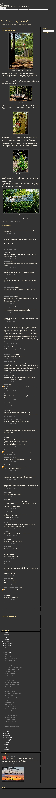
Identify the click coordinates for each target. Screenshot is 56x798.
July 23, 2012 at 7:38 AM (10, 274)
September (8, 650)
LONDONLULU (8, 361)
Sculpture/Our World (10, 691)
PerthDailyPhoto (8, 307)
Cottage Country (16, 517)
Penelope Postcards (9, 296)
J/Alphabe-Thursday (10, 671)
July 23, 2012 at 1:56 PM (10, 399)
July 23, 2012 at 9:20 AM (10, 293)
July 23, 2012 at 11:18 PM (10, 543)
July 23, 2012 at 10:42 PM (10, 528)
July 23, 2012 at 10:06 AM (10, 321)
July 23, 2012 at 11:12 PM (10, 536)
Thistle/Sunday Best (10, 680)
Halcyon (6, 427)
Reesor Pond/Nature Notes (11, 658)
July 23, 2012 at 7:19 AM (10, 249)
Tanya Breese (8, 278)
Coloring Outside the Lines (11, 419)
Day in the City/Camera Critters (12, 665)
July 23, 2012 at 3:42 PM (10, 416)
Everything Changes (9, 354)
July (6, 654)
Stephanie (7, 546)
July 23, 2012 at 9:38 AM (10, 303)
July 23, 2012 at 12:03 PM (10, 358)
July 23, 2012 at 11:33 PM (10, 551)
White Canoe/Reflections (11, 715)
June (6, 729)
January (7, 740)
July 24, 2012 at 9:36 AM (10, 584)
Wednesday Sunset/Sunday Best (13, 693)
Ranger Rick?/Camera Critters (12, 713)
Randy (6, 539)
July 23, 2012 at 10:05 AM (10, 312)
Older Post (36, 609)
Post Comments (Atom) (24, 613)
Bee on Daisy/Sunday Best (11, 711)
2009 (5, 747)
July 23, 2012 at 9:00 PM (10, 508)
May (6, 731)
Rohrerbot (7, 474)
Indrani (6, 492)
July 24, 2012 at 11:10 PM (10, 599)
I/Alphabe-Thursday (9, 686)
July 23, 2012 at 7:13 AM (10, 233)
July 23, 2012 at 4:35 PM (10, 454)
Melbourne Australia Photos (11, 587)
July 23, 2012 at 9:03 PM (10, 519)
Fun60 (6, 449)
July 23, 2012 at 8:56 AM (10, 284)
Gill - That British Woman (11, 237)
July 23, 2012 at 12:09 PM (10, 381)
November (7, 645)
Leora (5, 499)
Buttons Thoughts (9, 228)
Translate (46, 34)
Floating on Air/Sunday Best (11, 662)
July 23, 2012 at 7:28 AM (10, 258)
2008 (5, 749)
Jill (5, 270)
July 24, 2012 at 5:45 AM (10, 575)
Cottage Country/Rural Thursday (13, 700)
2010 (5, 744)
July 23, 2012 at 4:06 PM (10, 423)
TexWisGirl (7, 346)
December (7, 643)
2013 (5, 639)
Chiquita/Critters (9, 695)
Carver (6, 402)
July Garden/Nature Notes (11, 676)
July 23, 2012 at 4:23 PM (10, 434)
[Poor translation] (4, 8)
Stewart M (7, 561)
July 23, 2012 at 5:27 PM (10, 461)
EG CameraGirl (12, 756)
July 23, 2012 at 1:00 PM (10, 390)
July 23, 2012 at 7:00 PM (10, 479)
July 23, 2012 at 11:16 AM (10, 351)
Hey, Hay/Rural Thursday (11, 717)
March (6, 735)
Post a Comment (7, 602)
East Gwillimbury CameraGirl (15, 21)
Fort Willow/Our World (10, 678)
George (6, 522)
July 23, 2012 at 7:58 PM (10, 489)
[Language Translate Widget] (48, 31)
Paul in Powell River (9, 457)
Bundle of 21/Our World (10, 708)
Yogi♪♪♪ (6, 252)
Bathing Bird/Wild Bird (10, 656)
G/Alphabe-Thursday (10, 719)
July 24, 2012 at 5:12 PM (10, 592)
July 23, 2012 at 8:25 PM (10, 496)
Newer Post (5, 609)
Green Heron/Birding (10, 673)
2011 (5, 742)
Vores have (7, 578)
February (7, 737)
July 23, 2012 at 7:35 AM (10, 267)
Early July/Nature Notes (10, 706)
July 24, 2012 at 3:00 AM (10, 558)
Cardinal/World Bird (9, 704)
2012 (5, 641)
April (6, 733)
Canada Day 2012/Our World (12, 726)
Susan (6, 316)
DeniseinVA (7, 261)
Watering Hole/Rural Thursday (12, 669)
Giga (5, 437)
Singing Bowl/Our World (10, 660)
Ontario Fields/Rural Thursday (12, 684)
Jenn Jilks (7, 511)
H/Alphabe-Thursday (10, 702)
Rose (5, 595)
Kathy (5, 393)
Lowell (6, 464)
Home (21, 609)
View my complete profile (8, 763)
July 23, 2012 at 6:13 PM (10, 470)
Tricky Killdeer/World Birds (11, 721)
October (7, 647)
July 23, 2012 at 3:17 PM (10, 407)
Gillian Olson (7, 375)
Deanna (6, 483)
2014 (5, 637)
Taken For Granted (9, 325)
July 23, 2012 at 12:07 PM (10, 372)
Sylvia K (6, 410)
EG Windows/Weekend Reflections (13, 667)
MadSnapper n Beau (9, 287)
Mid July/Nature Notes (10, 689)
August (7, 652)
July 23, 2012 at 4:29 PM (10, 446)
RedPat (6, 384)
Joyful (6, 531)
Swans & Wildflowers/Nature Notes (13, 724)
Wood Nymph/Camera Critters (12, 682)
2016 (5, 632)
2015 (5, 635)
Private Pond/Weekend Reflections (13, 697)
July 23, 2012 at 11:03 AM (10, 343)
